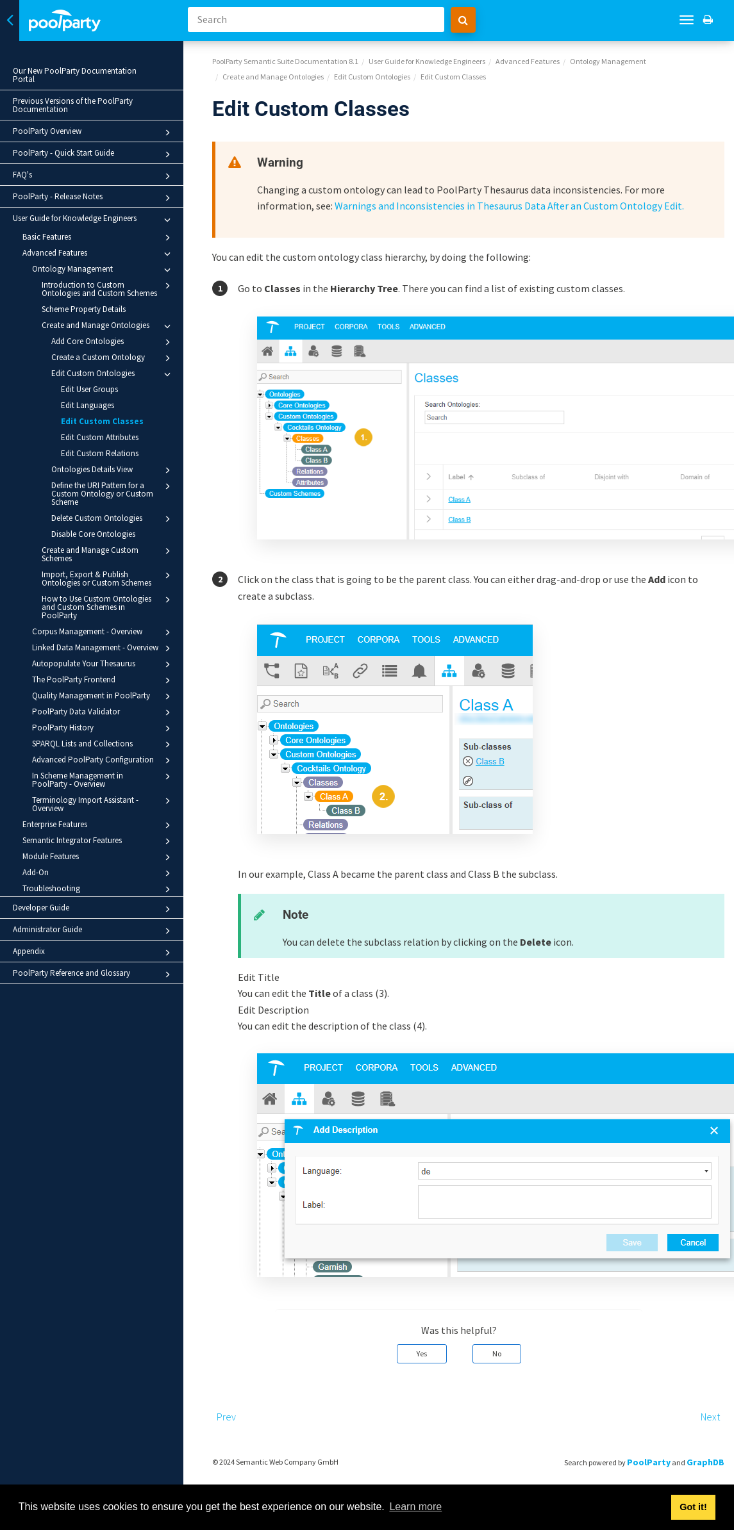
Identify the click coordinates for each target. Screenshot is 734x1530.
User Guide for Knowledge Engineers (93, 220)
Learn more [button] (415, 1506)
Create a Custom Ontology (112, 358)
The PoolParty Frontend (103, 680)
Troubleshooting (98, 889)
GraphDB (705, 1462)
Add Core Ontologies (112, 342)
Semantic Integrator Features (98, 841)
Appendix (93, 953)
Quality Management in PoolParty (103, 696)
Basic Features (98, 238)
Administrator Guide (93, 931)
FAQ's (93, 176)
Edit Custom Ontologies (112, 374)
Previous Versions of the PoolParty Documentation (73, 105)
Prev (226, 1416)
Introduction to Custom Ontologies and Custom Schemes (108, 289)
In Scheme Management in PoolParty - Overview (103, 779)
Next (710, 1416)
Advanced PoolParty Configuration (103, 760)
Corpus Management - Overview (103, 632)
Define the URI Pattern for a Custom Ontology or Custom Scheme (112, 493)
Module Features (98, 857)
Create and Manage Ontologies (108, 326)
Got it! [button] (693, 1507)
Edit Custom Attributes (99, 437)
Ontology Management (103, 270)
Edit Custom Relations (99, 453)
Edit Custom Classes (102, 421)
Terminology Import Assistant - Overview (103, 804)
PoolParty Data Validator (103, 712)
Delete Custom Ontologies (112, 519)
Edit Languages (87, 405)
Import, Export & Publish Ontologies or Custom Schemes (108, 578)
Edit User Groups (89, 389)
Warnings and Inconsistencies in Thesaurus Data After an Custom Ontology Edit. (509, 205)
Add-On (98, 873)
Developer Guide (93, 909)
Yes (422, 1353)
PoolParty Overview (93, 133)
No (496, 1353)
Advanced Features (98, 254)
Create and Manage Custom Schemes (108, 554)
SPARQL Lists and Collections (103, 744)
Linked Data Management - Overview (103, 648)
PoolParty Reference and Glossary (93, 974)
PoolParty (649, 1462)
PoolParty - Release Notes (93, 198)
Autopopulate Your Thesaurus (103, 664)
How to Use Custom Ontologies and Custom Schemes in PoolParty (108, 607)
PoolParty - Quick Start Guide (93, 154)
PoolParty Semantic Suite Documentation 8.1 (285, 61)
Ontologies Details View (112, 470)
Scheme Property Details (84, 309)
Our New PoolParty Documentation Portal (75, 75)
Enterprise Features (98, 825)
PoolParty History (103, 728)
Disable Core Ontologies (93, 534)
